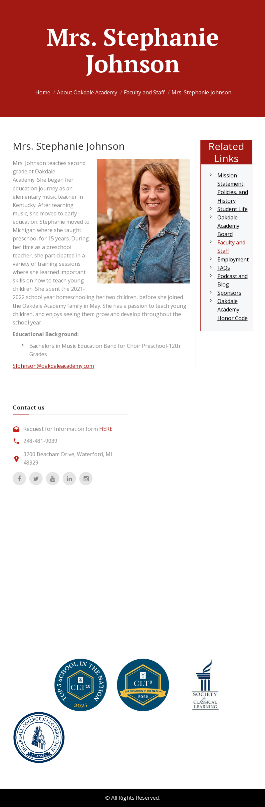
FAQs (223, 267)
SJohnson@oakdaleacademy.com (53, 365)
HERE (106, 429)
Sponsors (229, 292)
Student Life (232, 209)
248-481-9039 (40, 441)
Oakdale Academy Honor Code (232, 309)
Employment (233, 259)
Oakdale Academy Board (228, 226)
